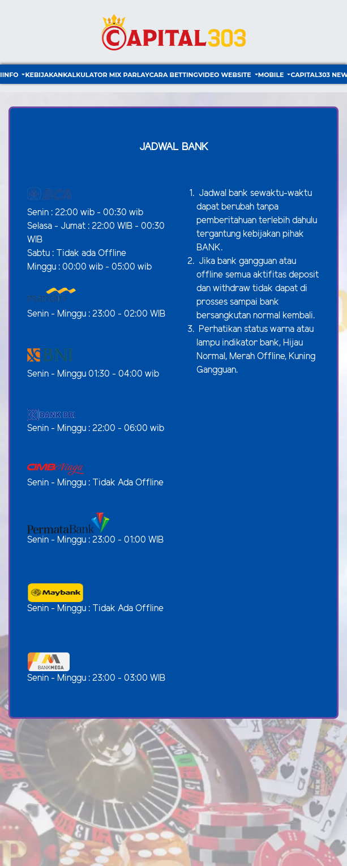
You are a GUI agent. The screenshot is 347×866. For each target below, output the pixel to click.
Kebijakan (44, 75)
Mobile (272, 75)
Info (11, 75)
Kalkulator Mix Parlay (106, 75)
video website (225, 75)
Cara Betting (173, 75)
